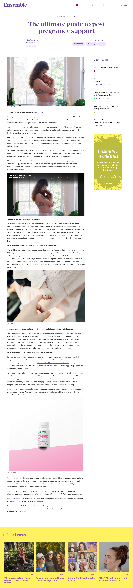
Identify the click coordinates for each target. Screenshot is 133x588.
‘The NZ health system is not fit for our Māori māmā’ (113, 579)
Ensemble (33, 40)
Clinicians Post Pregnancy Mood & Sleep (53, 363)
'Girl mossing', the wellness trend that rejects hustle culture (17, 580)
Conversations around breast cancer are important (50, 579)
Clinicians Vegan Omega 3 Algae (63, 484)
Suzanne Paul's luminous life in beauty (81, 579)
